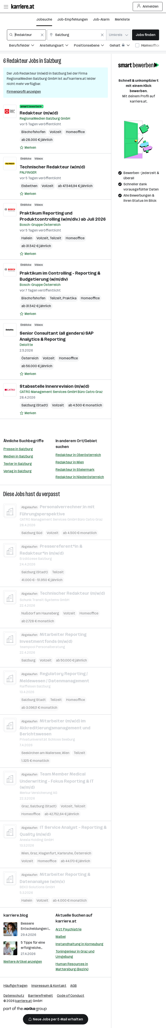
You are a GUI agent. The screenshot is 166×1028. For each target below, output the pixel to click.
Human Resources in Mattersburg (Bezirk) (72, 966)
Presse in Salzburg (18, 449)
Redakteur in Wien (70, 462)
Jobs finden (145, 35)
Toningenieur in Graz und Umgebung (75, 954)
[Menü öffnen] (6, 6)
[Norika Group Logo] (25, 1010)
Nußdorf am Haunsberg (40, 613)
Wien (65, 753)
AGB (73, 986)
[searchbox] (26, 34)
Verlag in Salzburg (17, 471)
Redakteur (17, 60)
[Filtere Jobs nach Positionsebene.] (92, 46)
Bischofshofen (33, 132)
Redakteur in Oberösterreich (78, 455)
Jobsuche (44, 19)
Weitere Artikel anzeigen (22, 962)
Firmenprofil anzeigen (24, 92)
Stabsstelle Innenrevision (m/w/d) (54, 386)
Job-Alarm (101, 19)
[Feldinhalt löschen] (42, 34)
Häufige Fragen (15, 986)
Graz (25, 806)
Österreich (29, 358)
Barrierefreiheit (40, 996)
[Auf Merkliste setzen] (28, 147)
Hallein (26, 238)
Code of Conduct (70, 996)
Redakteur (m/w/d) (39, 113)
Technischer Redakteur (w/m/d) (52, 166)
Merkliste (122, 19)
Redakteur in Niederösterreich (80, 477)
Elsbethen (29, 186)
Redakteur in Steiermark (75, 470)
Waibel (61, 937)
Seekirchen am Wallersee (41, 753)
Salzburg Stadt (33, 699)
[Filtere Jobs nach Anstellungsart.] (57, 46)
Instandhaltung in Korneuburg (79, 944)
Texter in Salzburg (17, 464)
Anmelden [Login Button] (147, 6)
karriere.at (66, 921)
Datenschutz (13, 996)
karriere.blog (15, 915)
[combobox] (26, 34)
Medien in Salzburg (18, 456)
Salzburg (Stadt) (34, 405)
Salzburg (52, 60)
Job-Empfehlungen (72, 19)
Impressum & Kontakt (48, 986)
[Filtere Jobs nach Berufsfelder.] (24, 46)
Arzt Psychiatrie (68, 929)
